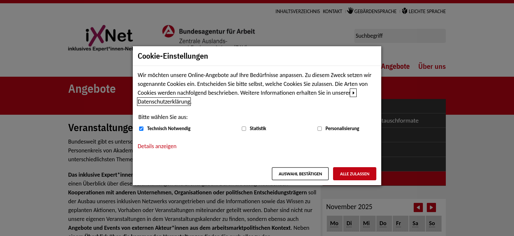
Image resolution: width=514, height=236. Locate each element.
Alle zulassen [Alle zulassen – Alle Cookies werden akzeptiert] (354, 174)
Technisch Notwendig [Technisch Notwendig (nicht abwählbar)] (168, 128)
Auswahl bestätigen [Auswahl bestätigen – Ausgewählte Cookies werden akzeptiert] (300, 174)
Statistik (258, 128)
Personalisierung (342, 128)
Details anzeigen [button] (157, 146)
